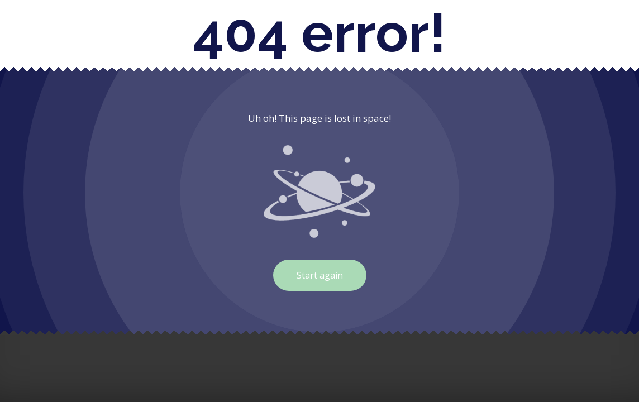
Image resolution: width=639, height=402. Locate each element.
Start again (320, 275)
